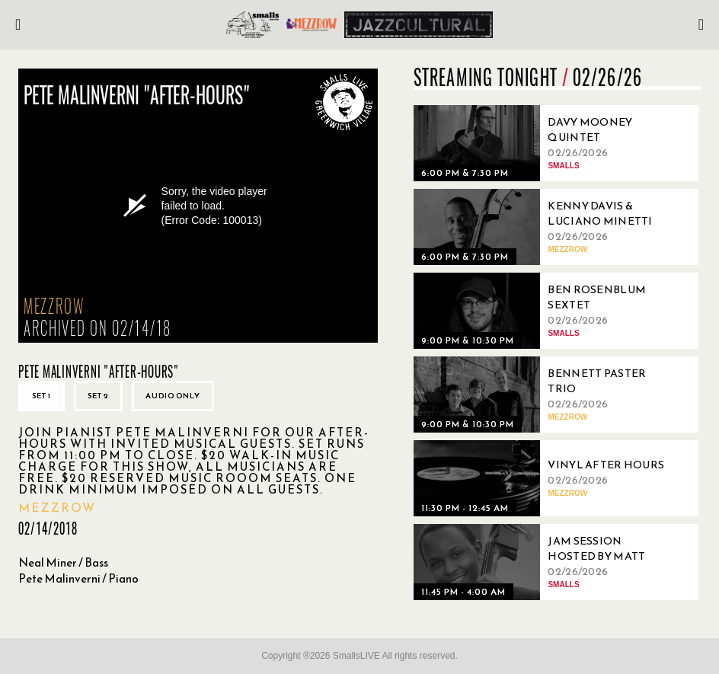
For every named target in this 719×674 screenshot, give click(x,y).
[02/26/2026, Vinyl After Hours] (543, 478)
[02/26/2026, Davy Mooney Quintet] (543, 143)
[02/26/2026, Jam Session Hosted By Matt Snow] (543, 562)
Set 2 (98, 395)
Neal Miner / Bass (63, 562)
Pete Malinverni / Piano (78, 578)
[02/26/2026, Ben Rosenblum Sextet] (543, 311)
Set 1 (41, 395)
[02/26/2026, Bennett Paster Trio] (543, 394)
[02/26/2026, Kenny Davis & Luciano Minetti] (543, 227)
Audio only (172, 395)
